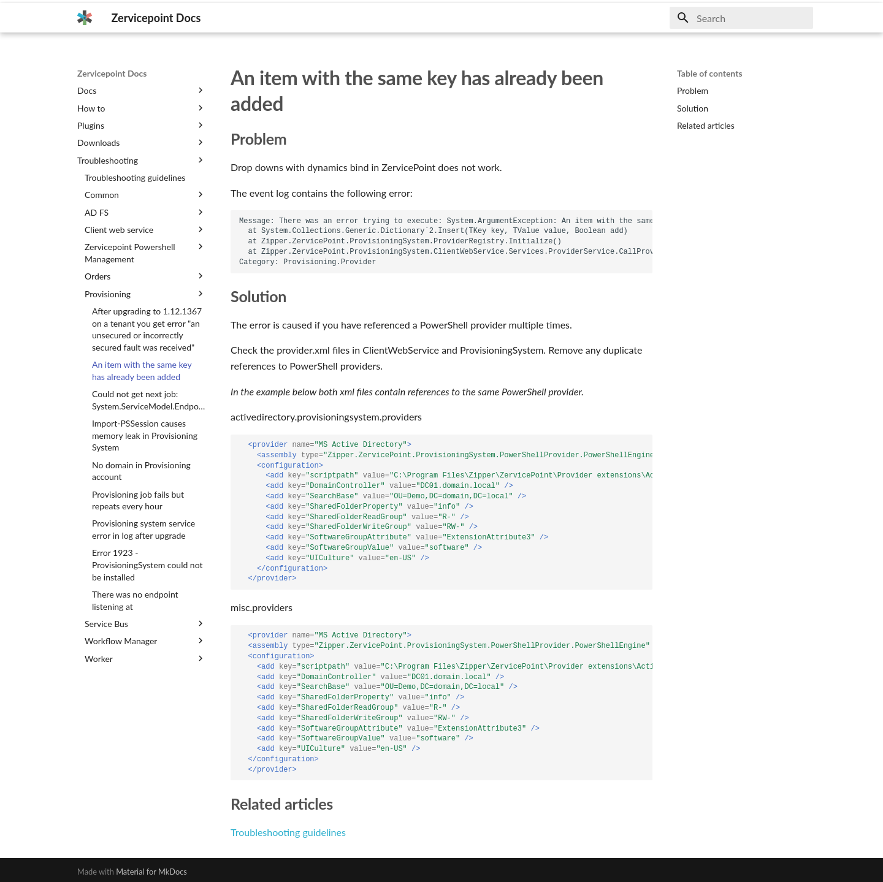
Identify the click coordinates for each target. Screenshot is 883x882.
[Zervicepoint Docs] (84, 18)
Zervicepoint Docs (112, 73)
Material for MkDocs (151, 871)
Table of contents (710, 73)
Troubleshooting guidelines (288, 832)
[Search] (741, 18)
